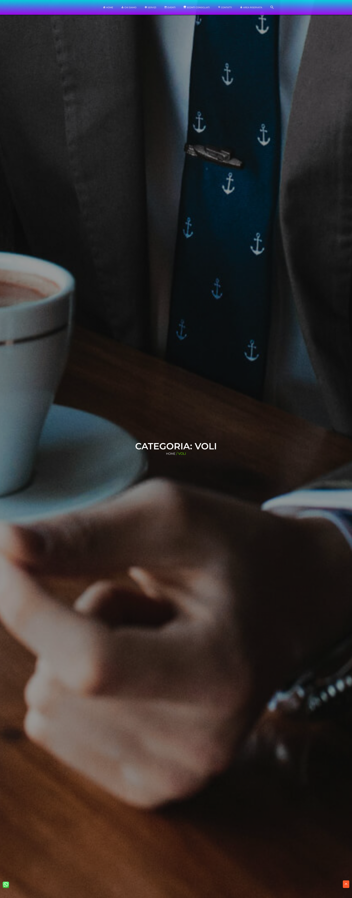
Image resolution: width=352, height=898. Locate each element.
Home (170, 453)
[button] (272, 8)
